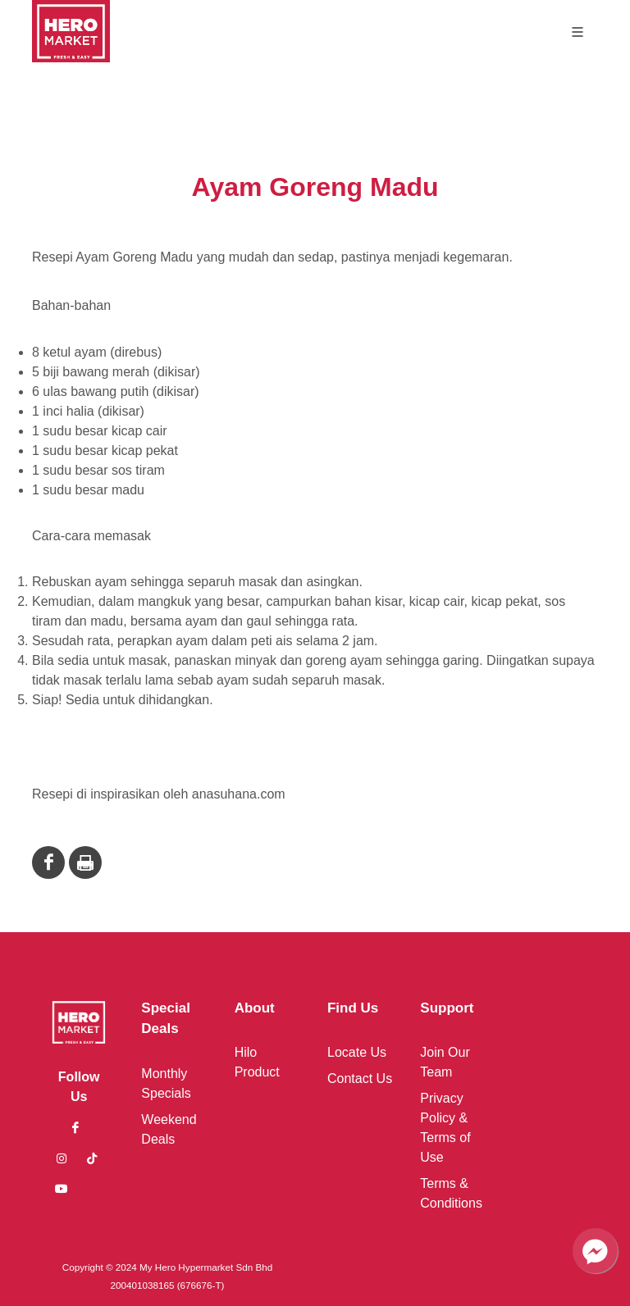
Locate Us (356, 1052)
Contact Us (359, 1078)
